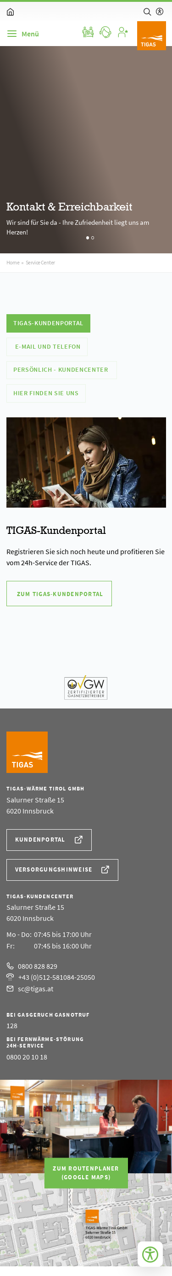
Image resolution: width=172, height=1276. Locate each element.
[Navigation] (22, 33)
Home (13, 262)
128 (11, 1025)
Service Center (40, 262)
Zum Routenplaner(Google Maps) (86, 1173)
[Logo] (151, 35)
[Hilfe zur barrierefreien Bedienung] (159, 11)
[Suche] (147, 11)
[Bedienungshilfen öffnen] (150, 1254)
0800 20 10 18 (26, 1056)
